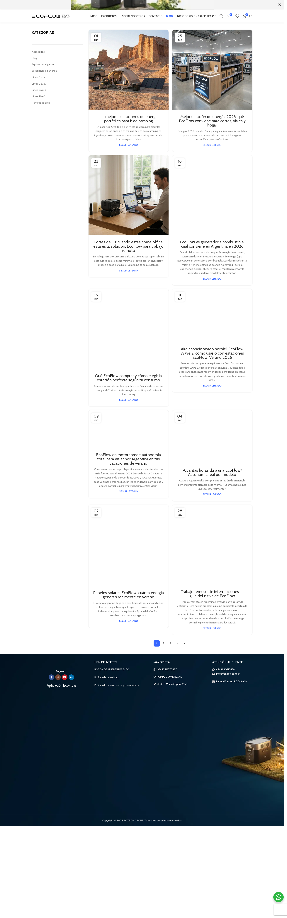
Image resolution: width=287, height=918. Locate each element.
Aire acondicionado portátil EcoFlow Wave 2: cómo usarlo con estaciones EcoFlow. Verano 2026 (212, 777)
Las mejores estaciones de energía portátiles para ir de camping (128, 122)
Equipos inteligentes (43, 67)
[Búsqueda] (221, 17)
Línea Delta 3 (39, 87)
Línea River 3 (39, 93)
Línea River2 (39, 99)
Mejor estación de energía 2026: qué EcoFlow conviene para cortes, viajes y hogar (212, 124)
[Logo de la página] (50, 17)
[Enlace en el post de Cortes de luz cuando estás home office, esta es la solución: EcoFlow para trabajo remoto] (129, 199)
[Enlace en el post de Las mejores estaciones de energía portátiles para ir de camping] (129, 73)
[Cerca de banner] (279, 4)
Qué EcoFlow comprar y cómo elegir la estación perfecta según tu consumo (129, 775)
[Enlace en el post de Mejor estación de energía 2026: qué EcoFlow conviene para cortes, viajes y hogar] (212, 73)
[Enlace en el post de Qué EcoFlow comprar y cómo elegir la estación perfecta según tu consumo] (129, 627)
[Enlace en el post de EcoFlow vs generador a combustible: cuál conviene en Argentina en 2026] (212, 297)
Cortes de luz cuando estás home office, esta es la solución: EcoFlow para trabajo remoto (128, 249)
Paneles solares (41, 106)
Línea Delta (38, 80)
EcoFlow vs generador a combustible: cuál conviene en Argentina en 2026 (212, 444)
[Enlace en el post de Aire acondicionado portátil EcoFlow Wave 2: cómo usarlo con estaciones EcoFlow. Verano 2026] (212, 627)
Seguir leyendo (128, 148)
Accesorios (38, 55)
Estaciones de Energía (45, 74)
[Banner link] (142, 4)
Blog (34, 61)
